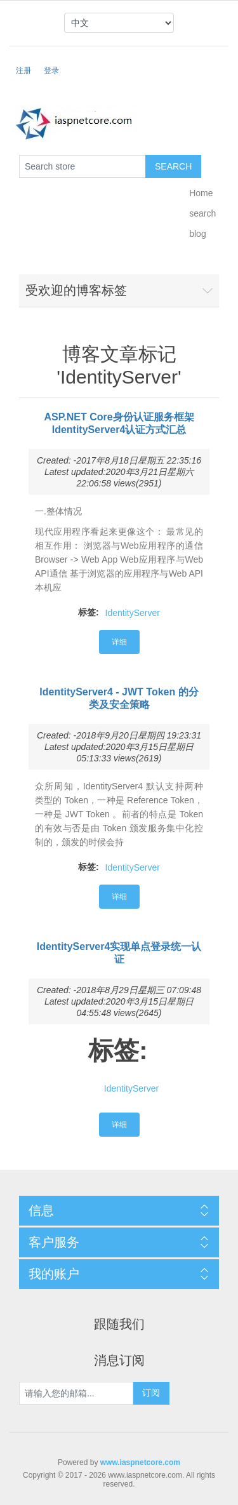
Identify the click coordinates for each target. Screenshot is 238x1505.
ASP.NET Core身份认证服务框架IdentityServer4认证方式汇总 (119, 423)
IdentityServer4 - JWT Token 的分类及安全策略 (118, 698)
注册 (23, 70)
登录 (51, 70)
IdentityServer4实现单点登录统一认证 (119, 953)
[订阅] (76, 1393)
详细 (119, 642)
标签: (88, 612)
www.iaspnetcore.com (140, 1462)
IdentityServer (132, 613)
